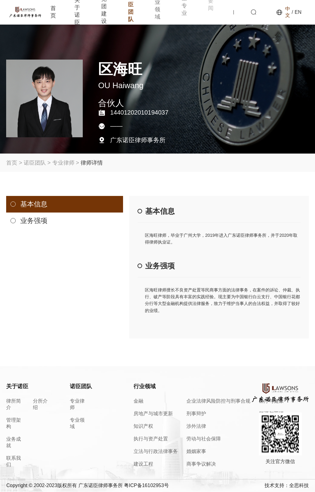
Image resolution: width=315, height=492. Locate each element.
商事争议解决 (201, 464)
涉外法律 (196, 426)
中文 (287, 12)
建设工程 (143, 464)
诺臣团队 (35, 163)
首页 (11, 163)
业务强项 (33, 221)
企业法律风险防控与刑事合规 (218, 401)
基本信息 (33, 204)
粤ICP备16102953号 (146, 485)
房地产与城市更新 (153, 413)
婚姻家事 (196, 451)
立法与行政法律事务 (156, 451)
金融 (138, 401)
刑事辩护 (196, 413)
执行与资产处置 (151, 438)
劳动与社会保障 (203, 438)
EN (298, 12)
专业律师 (63, 163)
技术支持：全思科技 (287, 485)
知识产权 (143, 426)
